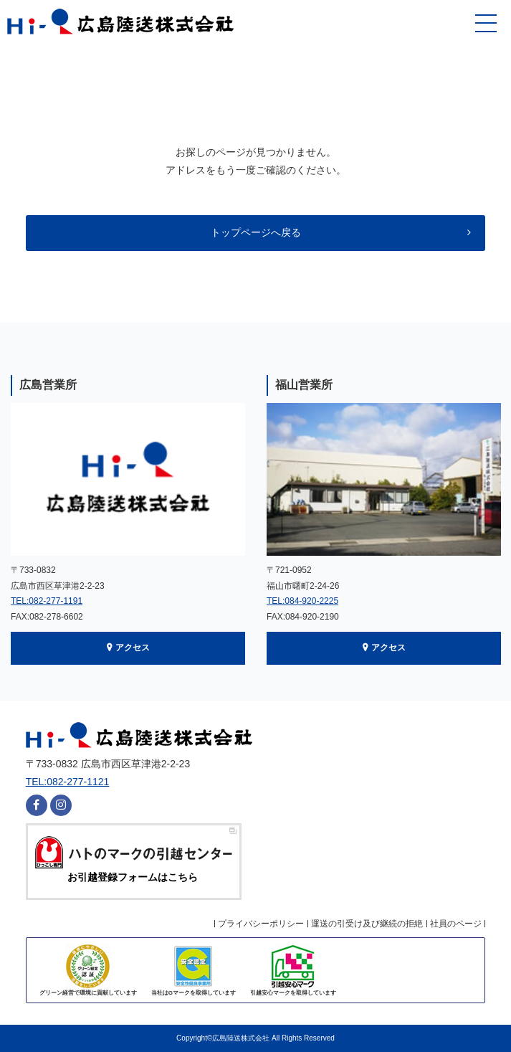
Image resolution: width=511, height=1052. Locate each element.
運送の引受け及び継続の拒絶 (367, 924)
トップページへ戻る (256, 232)
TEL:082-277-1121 (68, 781)
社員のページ (456, 924)
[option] (128, 520)
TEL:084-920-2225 (302, 601)
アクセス (132, 648)
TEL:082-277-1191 (46, 601)
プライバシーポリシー (261, 924)
